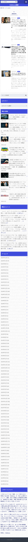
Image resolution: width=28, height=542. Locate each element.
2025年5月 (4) (4, 273)
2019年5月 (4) (4, 478)
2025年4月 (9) (4, 276)
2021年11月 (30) (5, 401)
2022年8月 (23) (5, 374)
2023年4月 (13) (5, 349)
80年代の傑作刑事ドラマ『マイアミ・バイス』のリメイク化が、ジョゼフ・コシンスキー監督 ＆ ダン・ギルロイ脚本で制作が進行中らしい (13, 186)
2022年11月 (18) (5, 364)
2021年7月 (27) (5, 413)
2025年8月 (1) (4, 264)
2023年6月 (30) (5, 343)
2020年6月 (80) (5, 453)
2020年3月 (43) (5, 462)
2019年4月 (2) (4, 481)
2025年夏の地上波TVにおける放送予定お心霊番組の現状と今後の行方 (13, 176)
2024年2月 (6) (4, 319)
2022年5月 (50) (5, 383)
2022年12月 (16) (5, 361)
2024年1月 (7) (4, 322)
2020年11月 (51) (5, 438)
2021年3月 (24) (5, 426)
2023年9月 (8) (4, 334)
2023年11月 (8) (5, 328)
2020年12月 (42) (5, 435)
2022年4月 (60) (5, 386)
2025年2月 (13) (5, 282)
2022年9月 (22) (5, 371)
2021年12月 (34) (5, 398)
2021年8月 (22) (5, 410)
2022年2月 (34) (5, 392)
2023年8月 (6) (4, 337)
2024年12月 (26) (5, 288)
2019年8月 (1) (4, 472)
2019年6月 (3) (4, 475)
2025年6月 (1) (4, 270)
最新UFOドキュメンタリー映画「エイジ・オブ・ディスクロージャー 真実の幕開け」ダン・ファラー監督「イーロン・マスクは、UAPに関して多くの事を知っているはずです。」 (13, 129)
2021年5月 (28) (5, 420)
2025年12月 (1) (5, 257)
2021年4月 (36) (5, 423)
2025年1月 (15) (5, 285)
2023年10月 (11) (5, 331)
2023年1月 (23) (5, 358)
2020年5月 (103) (5, 456)
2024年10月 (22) (5, 294)
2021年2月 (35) (5, 429)
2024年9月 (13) (5, 297)
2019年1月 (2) (4, 484)
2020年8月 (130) (5, 447)
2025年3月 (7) (4, 279)
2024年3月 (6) (4, 316)
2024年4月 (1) (4, 312)
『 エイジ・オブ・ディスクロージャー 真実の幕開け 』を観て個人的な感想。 (13, 117)
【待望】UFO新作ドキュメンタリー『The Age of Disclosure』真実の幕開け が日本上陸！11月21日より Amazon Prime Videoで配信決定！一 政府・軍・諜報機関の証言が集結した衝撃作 (13, 165)
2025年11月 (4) (5, 260)
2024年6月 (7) (4, 306)
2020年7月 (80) (5, 450)
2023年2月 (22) (5, 355)
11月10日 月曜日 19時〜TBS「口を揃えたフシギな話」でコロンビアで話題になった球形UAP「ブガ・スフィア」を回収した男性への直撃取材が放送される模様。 (13, 152)
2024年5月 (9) (4, 309)
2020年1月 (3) (4, 468)
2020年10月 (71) (5, 441)
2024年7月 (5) (4, 303)
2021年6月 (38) (5, 416)
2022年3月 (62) (5, 389)
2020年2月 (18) (5, 465)
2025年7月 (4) (4, 267)
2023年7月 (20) (5, 340)
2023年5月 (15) (5, 346)
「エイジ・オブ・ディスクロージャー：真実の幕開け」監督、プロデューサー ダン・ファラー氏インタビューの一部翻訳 (13, 141)
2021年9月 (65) (5, 407)
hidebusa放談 (14, 5)
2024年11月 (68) (5, 291)
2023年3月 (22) (5, 352)
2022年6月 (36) (5, 380)
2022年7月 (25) (5, 377)
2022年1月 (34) (5, 395)
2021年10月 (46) (5, 404)
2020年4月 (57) (5, 459)
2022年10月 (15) (5, 368)
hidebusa (3, 222)
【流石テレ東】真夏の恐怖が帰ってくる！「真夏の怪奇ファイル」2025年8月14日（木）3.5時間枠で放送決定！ (13, 197)
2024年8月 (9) (4, 300)
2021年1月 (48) (5, 432)
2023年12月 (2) (5, 325)
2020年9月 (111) (5, 444)
